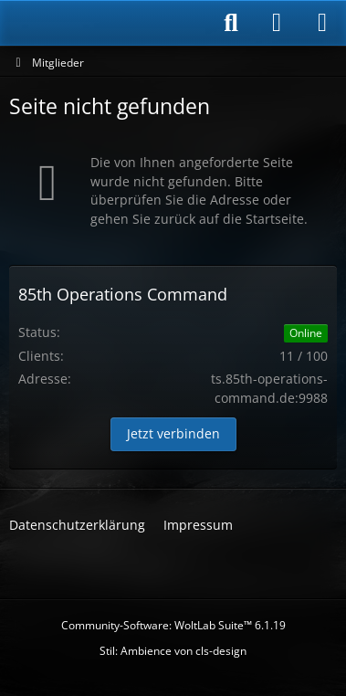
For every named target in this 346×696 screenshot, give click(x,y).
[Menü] (322, 23)
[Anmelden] (276, 23)
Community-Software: (173, 625)
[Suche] (231, 23)
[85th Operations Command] (104, 23)
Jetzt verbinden (173, 433)
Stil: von (173, 651)
